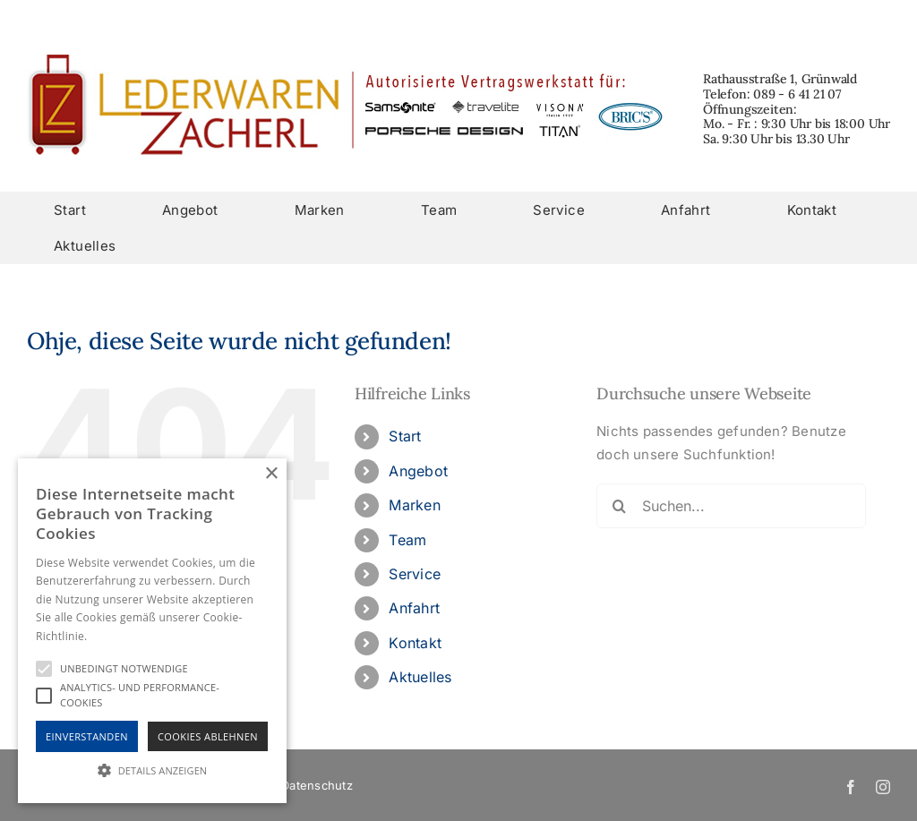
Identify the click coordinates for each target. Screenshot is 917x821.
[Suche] (618, 505)
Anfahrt (414, 608)
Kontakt (415, 643)
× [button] (271, 474)
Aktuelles (420, 677)
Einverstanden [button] (87, 736)
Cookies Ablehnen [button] (208, 736)
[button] (152, 770)
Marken (414, 505)
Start (405, 436)
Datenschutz (316, 785)
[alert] (152, 630)
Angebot (418, 471)
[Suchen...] (731, 505)
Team (407, 540)
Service (415, 574)
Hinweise (112, 636)
